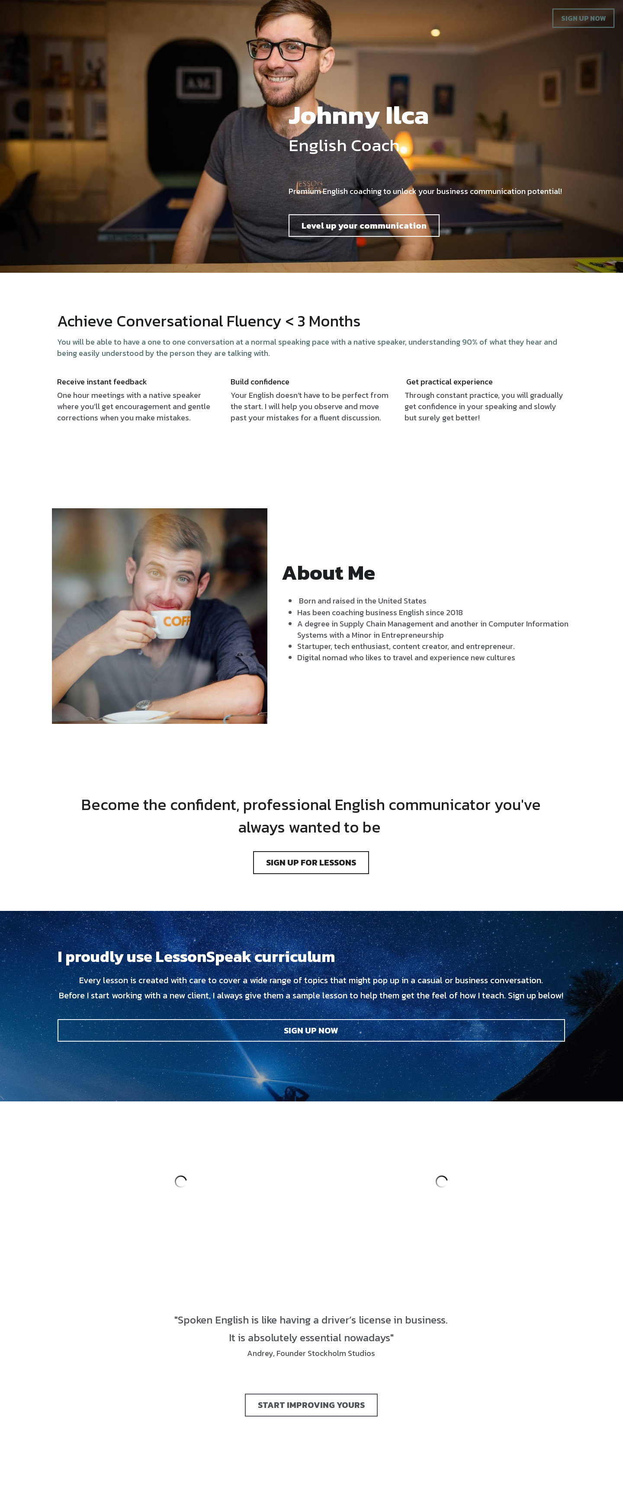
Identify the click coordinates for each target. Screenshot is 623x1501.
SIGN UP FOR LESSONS (311, 845)
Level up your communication (394, 237)
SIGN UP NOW (583, 18)
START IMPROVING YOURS (311, 1388)
